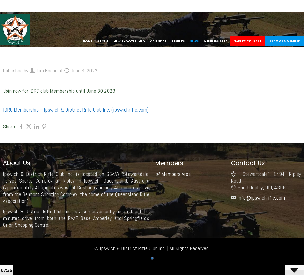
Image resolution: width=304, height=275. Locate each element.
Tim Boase (46, 70)
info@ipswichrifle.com (261, 197)
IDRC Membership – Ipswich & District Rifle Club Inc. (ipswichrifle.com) (76, 109)
